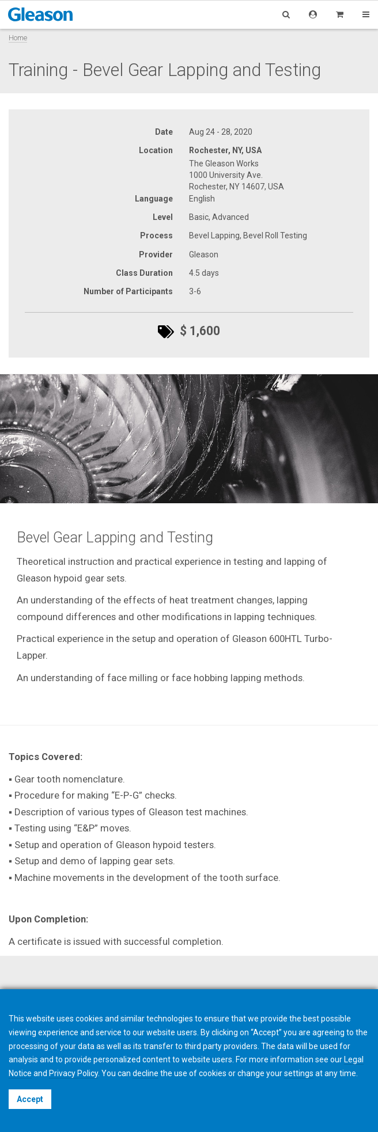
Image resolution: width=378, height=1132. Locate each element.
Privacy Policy (73, 1073)
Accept (30, 1099)
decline (145, 1073)
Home (18, 37)
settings (298, 1073)
